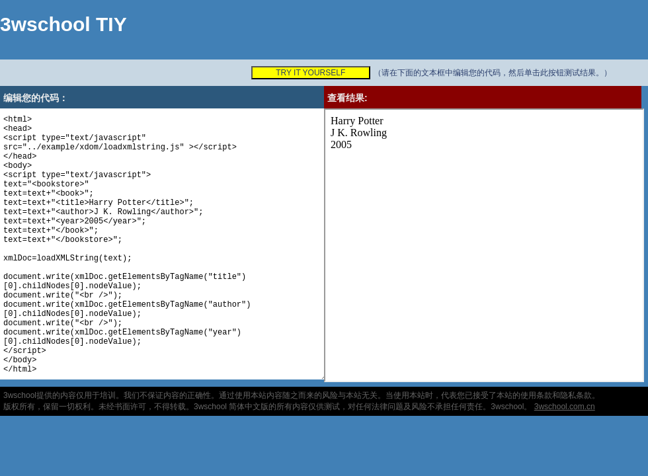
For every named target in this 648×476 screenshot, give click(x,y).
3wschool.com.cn (564, 406)
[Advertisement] (191, 41)
